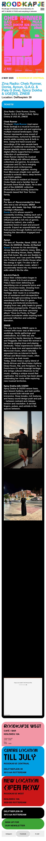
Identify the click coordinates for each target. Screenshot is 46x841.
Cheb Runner (20, 124)
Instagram (9, 834)
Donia (7, 212)
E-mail (37, 834)
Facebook (23, 834)
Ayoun (7, 247)
